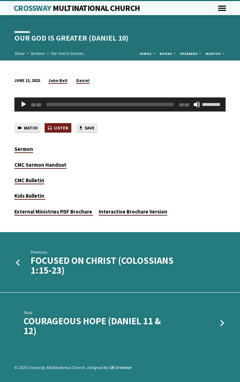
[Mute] (196, 104)
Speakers (191, 53)
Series (148, 53)
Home (20, 53)
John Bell (57, 80)
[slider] (110, 104)
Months (215, 53)
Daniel (83, 80)
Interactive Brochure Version (133, 212)
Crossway (77, 8)
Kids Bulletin (29, 196)
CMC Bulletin (29, 180)
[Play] (23, 104)
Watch (27, 128)
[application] (120, 104)
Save (86, 128)
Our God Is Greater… (68, 53)
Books (168, 53)
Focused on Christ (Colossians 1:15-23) (102, 265)
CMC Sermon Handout (40, 165)
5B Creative (120, 367)
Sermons (38, 53)
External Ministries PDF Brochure (53, 212)
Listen (57, 128)
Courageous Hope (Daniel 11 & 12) (92, 326)
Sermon (23, 149)
